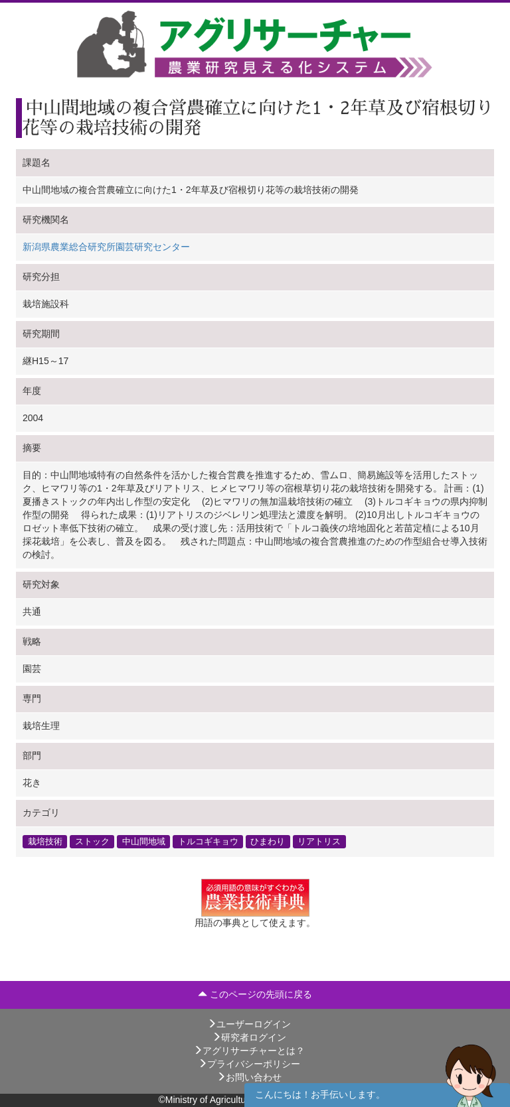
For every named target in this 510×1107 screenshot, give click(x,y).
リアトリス (319, 841)
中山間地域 (143, 841)
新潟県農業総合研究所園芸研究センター (106, 246)
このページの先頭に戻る (255, 994)
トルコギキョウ (208, 841)
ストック (92, 841)
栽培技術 (45, 841)
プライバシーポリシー (249, 1064)
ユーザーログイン (249, 1024)
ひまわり (267, 841)
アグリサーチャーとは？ (249, 1050)
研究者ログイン (249, 1037)
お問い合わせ (249, 1077)
